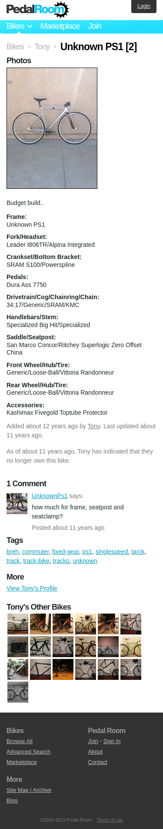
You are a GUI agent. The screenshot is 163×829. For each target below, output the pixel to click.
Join (94, 26)
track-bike (36, 560)
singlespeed (112, 551)
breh (13, 551)
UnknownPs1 (17, 503)
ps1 (87, 551)
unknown (85, 560)
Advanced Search (28, 751)
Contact (97, 762)
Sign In (112, 741)
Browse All (20, 741)
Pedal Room (38, 10)
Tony (94, 426)
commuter (35, 551)
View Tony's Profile (32, 588)
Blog (12, 800)
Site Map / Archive (29, 790)
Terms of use (109, 819)
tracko (61, 560)
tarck (137, 551)
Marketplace (59, 26)
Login (143, 6)
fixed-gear (65, 551)
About (95, 751)
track (13, 560)
